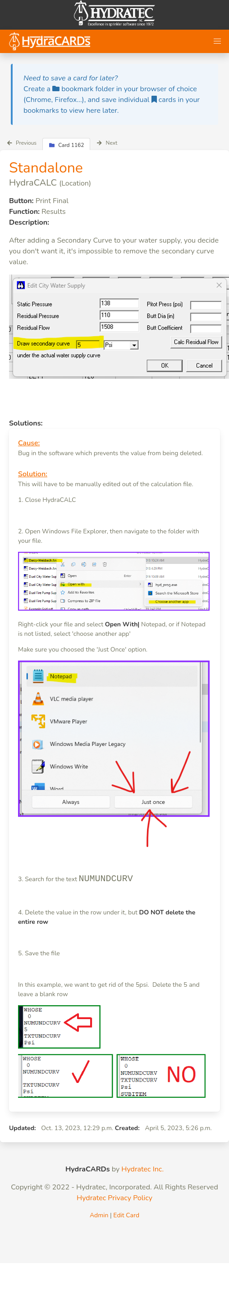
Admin (99, 1215)
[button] (217, 41)
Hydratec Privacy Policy (114, 1198)
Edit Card (126, 1215)
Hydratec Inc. (142, 1169)
